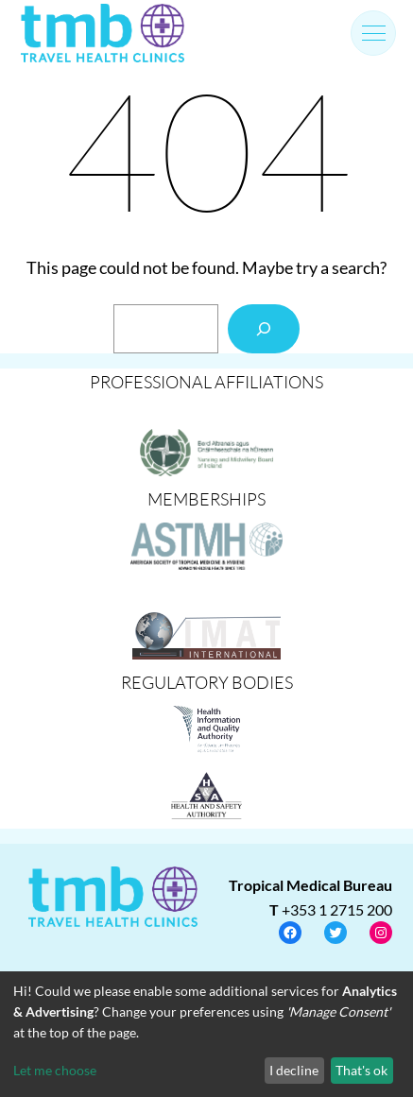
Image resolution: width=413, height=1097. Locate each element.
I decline (293, 1070)
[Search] (264, 328)
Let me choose (54, 1070)
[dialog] (206, 1034)
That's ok (361, 1070)
